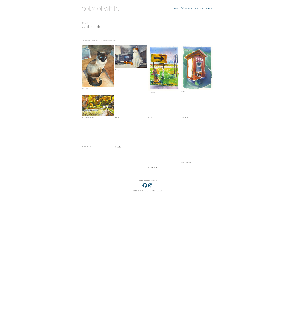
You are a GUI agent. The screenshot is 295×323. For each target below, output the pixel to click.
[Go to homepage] (100, 8)
